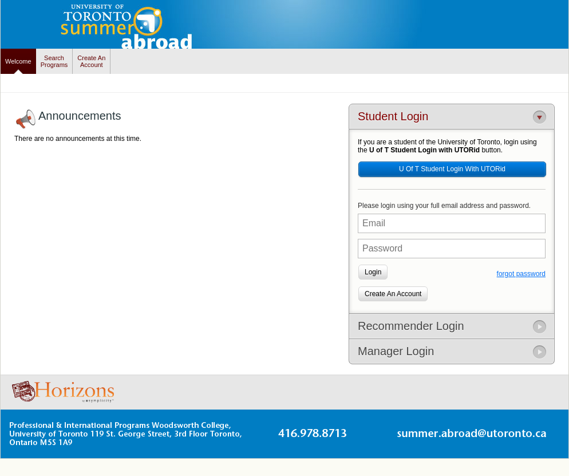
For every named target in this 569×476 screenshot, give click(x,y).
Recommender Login (411, 326)
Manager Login (396, 351)
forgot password (521, 274)
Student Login (393, 116)
